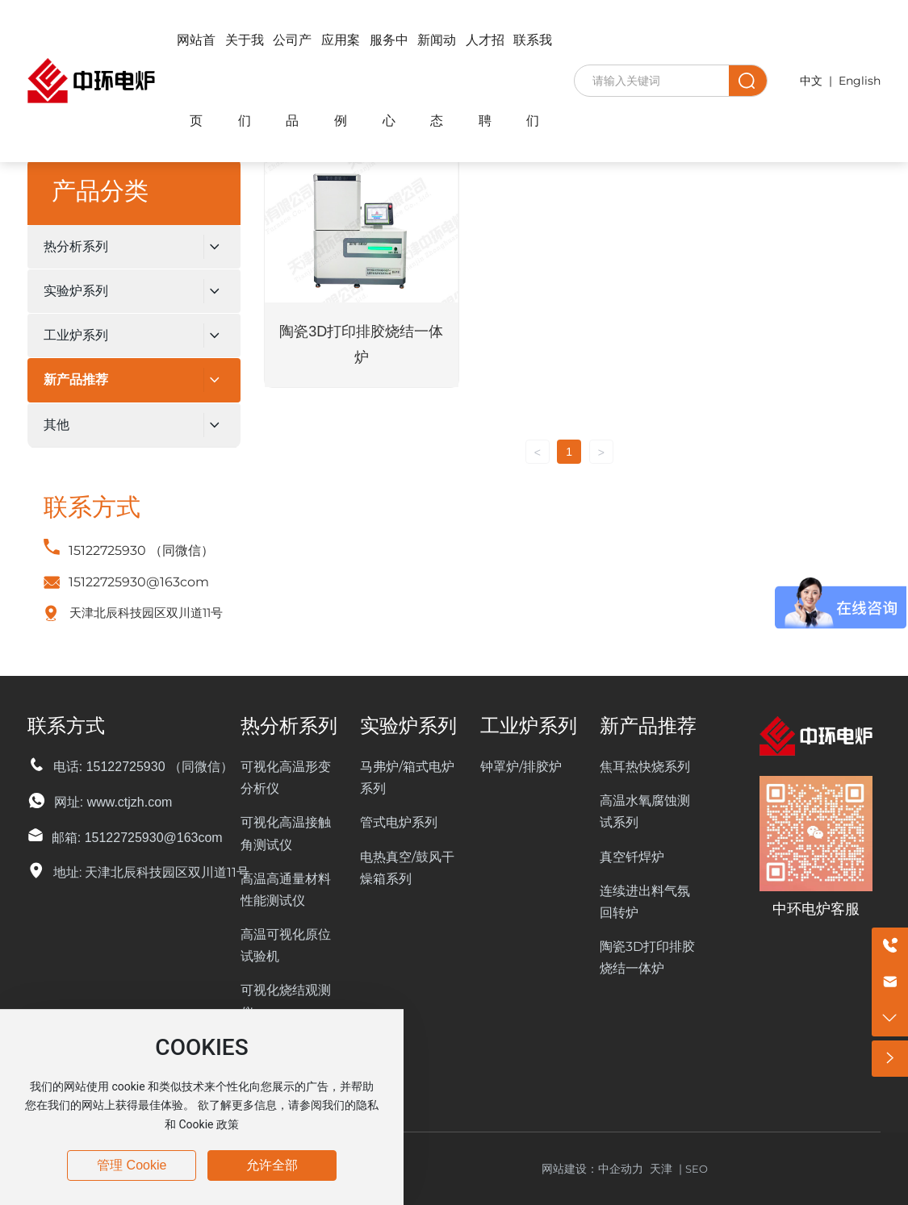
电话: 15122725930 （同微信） (143, 766)
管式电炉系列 (398, 822)
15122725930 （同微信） (141, 550)
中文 (811, 80)
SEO (696, 1168)
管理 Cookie (131, 1165)
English (860, 80)
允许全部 (272, 1165)
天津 (661, 1168)
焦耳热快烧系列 (645, 766)
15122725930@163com (139, 582)
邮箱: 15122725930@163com (137, 837)
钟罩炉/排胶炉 (521, 766)
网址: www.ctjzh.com (113, 802)
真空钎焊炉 (632, 857)
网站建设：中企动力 (596, 1168)
